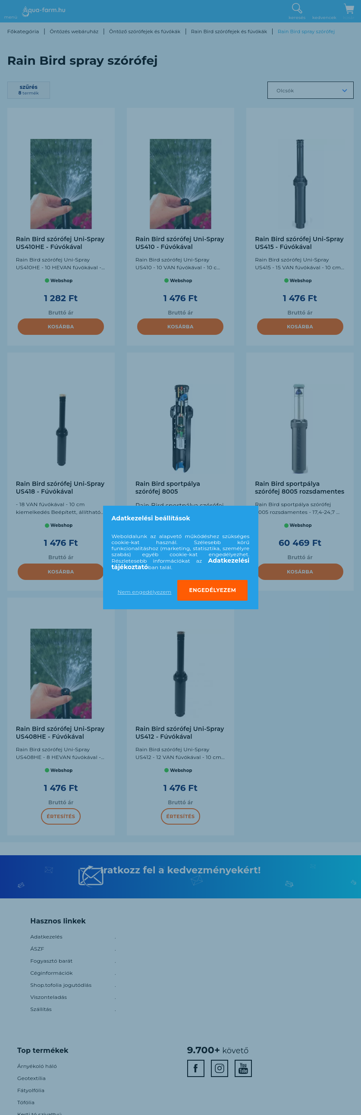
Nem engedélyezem (145, 592)
